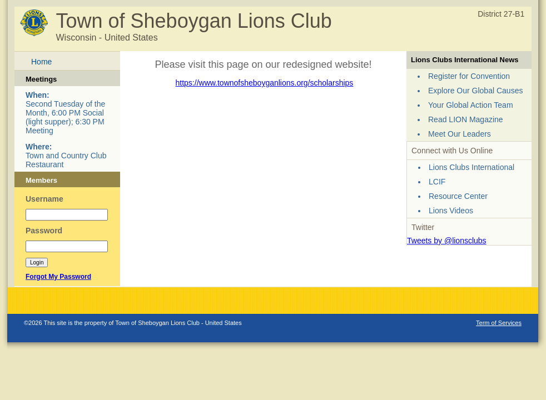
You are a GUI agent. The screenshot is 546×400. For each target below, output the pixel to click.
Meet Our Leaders (459, 133)
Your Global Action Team (470, 105)
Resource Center (458, 196)
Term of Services (499, 322)
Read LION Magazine (465, 119)
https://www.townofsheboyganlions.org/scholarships (265, 82)
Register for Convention (469, 76)
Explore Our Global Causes (475, 90)
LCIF (437, 181)
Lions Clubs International (471, 167)
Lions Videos (451, 210)
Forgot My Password (58, 277)
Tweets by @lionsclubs (447, 240)
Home (41, 61)
